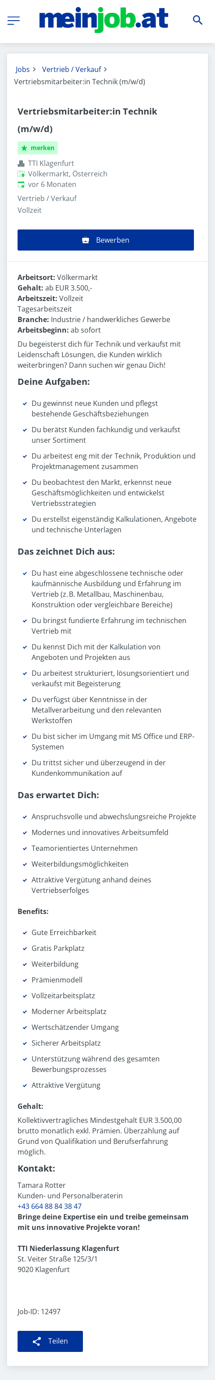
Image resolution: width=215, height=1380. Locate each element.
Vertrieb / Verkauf (71, 69)
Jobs (23, 69)
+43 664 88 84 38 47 (50, 1206)
